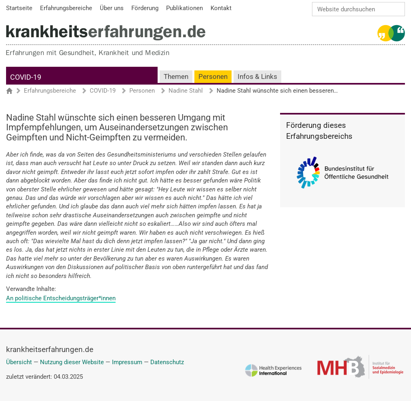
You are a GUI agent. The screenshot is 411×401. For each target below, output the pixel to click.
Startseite (13, 91)
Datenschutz (167, 362)
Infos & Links (257, 77)
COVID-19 (25, 77)
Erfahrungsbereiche (50, 91)
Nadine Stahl (186, 91)
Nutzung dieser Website (72, 362)
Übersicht (19, 362)
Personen (213, 77)
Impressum (127, 362)
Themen (176, 77)
